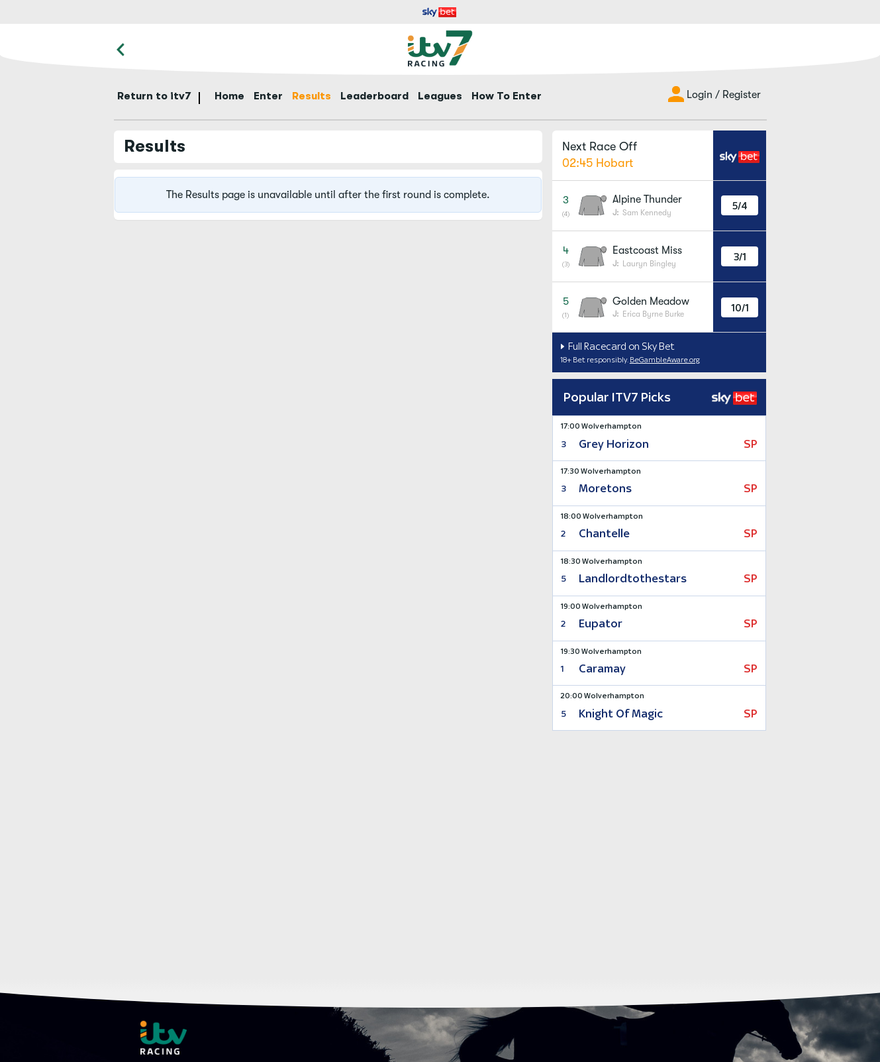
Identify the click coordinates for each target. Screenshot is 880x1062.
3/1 (740, 256)
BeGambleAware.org (665, 359)
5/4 (740, 205)
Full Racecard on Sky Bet (620, 346)
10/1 (740, 307)
